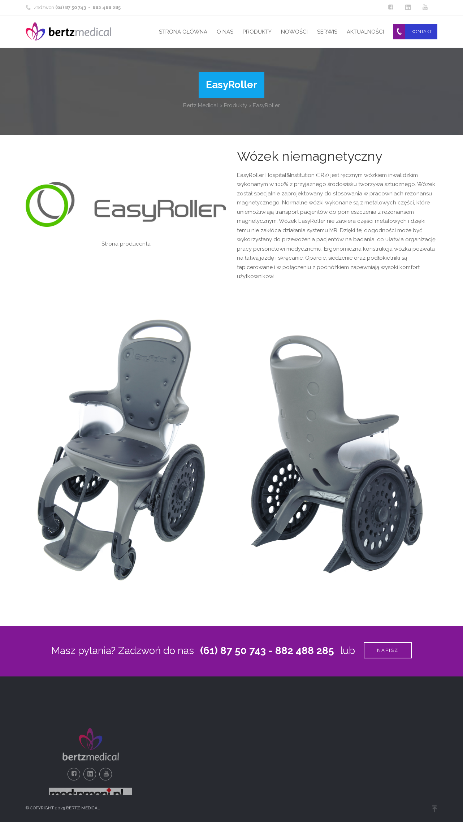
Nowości (294, 32)
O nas (225, 32)
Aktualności (365, 32)
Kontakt (421, 31)
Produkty (257, 32)
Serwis (327, 32)
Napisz (387, 650)
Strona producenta (126, 244)
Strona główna (183, 32)
